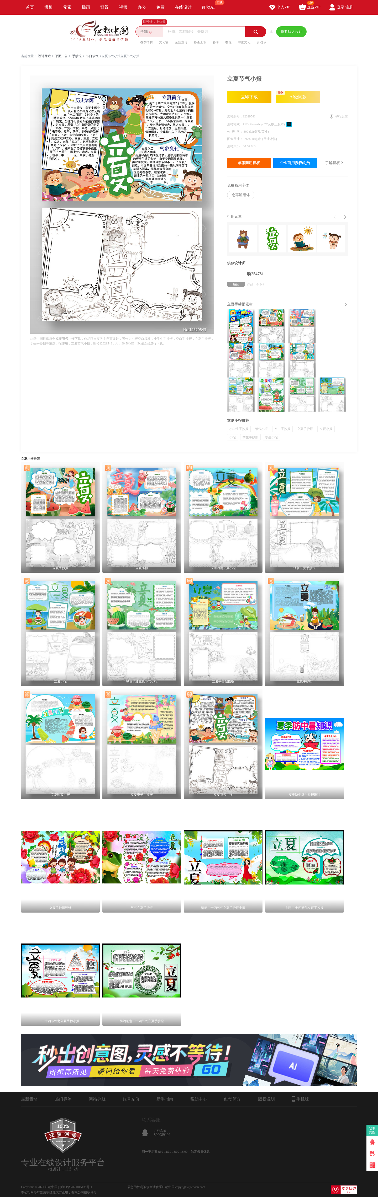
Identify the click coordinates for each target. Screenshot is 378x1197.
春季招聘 (146, 42)
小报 (232, 437)
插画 (86, 7)
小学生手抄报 (238, 429)
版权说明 (266, 1099)
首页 (30, 7)
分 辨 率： (235, 131)
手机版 (300, 1099)
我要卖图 (372, 1130)
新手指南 (164, 1099)
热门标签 (63, 1099)
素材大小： (235, 146)
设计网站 (44, 56)
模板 (48, 7)
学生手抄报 (250, 437)
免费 (160, 7)
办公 (142, 7)
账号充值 (131, 1099)
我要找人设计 (291, 32)
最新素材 (29, 1099)
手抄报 (77, 56)
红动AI (210, 4)
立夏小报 (326, 429)
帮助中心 (198, 1099)
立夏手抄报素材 (240, 304)
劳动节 (261, 42)
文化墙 (164, 42)
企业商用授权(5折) (295, 163)
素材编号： (235, 116)
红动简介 (232, 1099)
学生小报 (271, 437)
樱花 (228, 42)
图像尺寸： (235, 139)
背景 (104, 7)
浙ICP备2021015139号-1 (76, 1187)
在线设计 (183, 7)
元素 (67, 7)
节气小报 (261, 429)
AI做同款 (291, 95)
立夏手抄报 (305, 429)
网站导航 (97, 1099)
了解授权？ (334, 163)
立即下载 (249, 97)
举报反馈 (341, 116)
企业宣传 (181, 42)
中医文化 (244, 42)
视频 (123, 7)
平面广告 (61, 56)
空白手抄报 (282, 429)
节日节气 (92, 56)
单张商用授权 (249, 163)
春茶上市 (200, 42)
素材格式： (235, 124)
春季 (216, 42)
